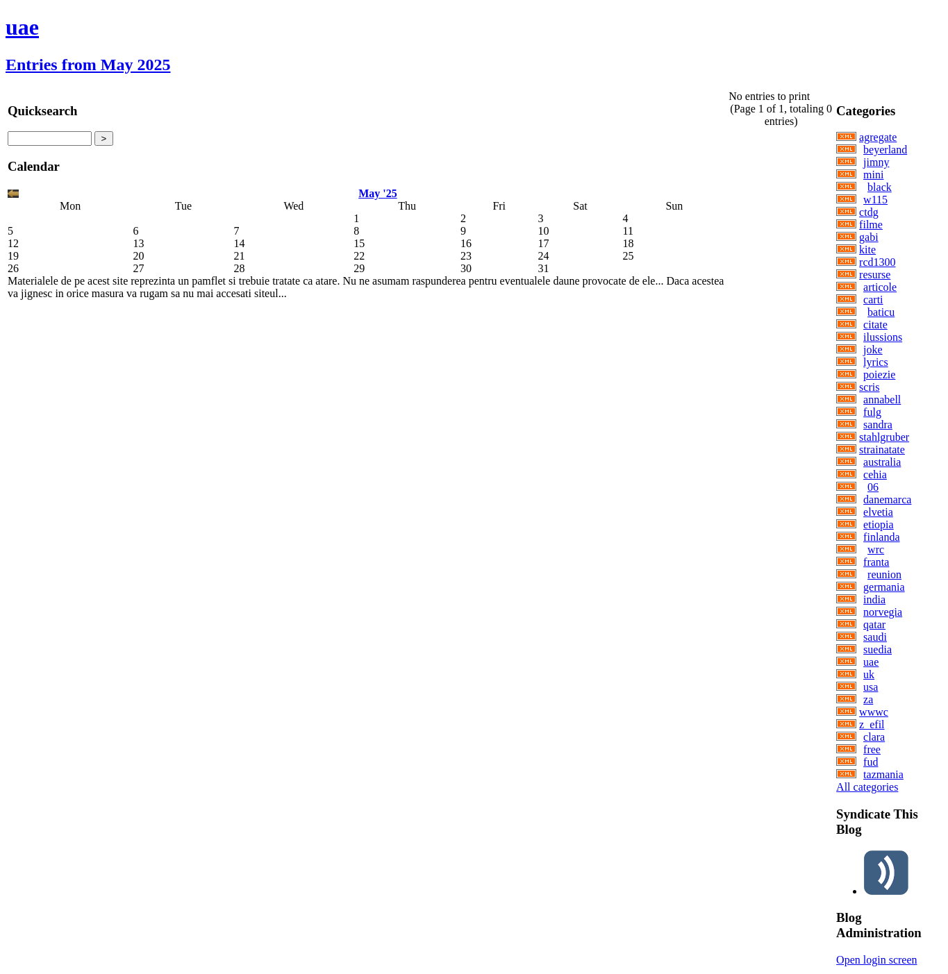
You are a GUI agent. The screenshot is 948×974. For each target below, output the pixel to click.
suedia (877, 649)
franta (876, 562)
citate (875, 324)
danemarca (887, 499)
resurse (874, 274)
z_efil (871, 724)
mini (873, 174)
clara (874, 737)
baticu (881, 312)
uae (22, 27)
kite (867, 249)
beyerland (885, 150)
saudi (875, 637)
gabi (869, 237)
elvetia (878, 512)
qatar (874, 624)
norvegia (882, 612)
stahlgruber (884, 437)
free (872, 749)
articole (880, 287)
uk (868, 674)
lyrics (875, 362)
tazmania (883, 774)
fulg (872, 412)
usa (870, 687)
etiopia (878, 524)
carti (873, 299)
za (868, 699)
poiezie (879, 374)
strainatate (882, 449)
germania (884, 587)
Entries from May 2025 (88, 65)
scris (869, 387)
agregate (878, 137)
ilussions (882, 337)
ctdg (869, 212)
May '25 (377, 193)
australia (882, 462)
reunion (884, 574)
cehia (875, 474)
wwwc (873, 712)
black (879, 187)
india (874, 599)
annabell (882, 399)
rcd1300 (877, 262)
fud (870, 762)
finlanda (881, 537)
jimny (876, 162)
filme (871, 224)
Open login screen (876, 960)
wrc (875, 549)
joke (873, 349)
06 (873, 487)
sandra (877, 424)
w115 (875, 199)
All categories (867, 787)
